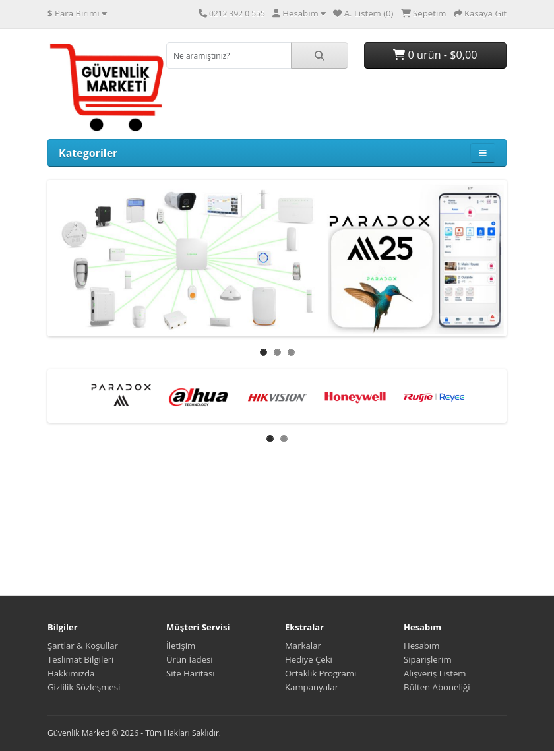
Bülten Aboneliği (437, 687)
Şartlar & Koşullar (82, 645)
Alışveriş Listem (435, 673)
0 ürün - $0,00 (435, 54)
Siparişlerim (428, 659)
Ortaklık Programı (320, 673)
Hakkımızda (70, 673)
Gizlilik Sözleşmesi (83, 687)
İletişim (180, 645)
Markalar (303, 645)
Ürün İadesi (189, 659)
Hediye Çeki (308, 659)
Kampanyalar (311, 687)
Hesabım (421, 645)
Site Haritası (190, 673)
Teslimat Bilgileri (80, 659)
